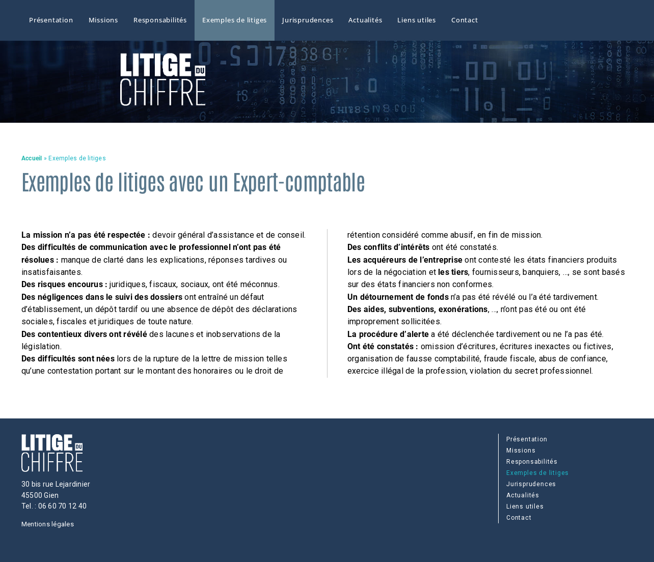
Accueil (31, 158)
